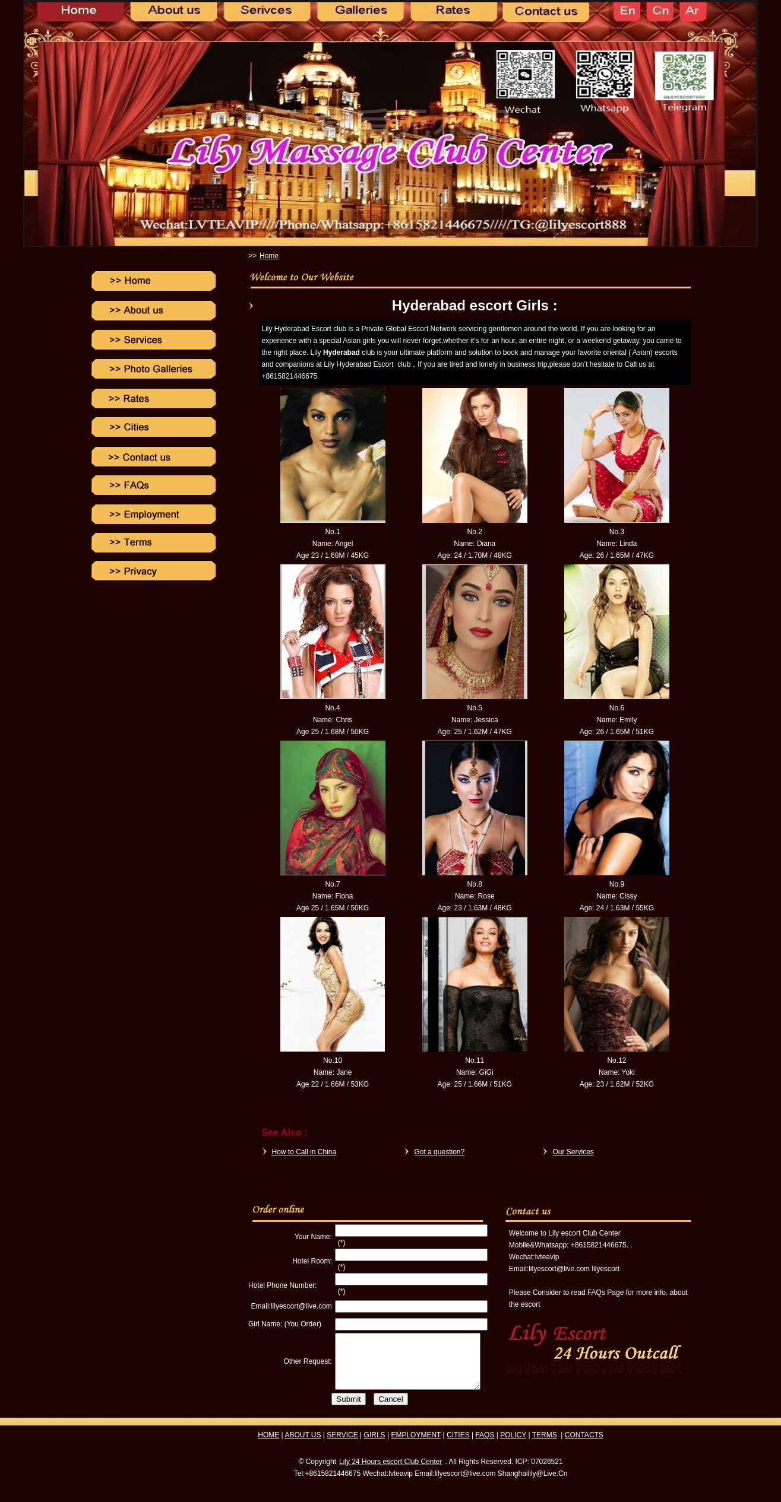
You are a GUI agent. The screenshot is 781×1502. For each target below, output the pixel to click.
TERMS (544, 1445)
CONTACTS (584, 1445)
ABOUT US (302, 1445)
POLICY (513, 1445)
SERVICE (342, 1445)
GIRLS (374, 1445)
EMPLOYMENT (416, 1445)
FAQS (484, 1445)
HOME (268, 1445)
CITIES (458, 1445)
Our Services (573, 1152)
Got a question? (440, 1152)
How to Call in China (304, 1152)
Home (269, 256)
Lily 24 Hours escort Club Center (390, 1472)
